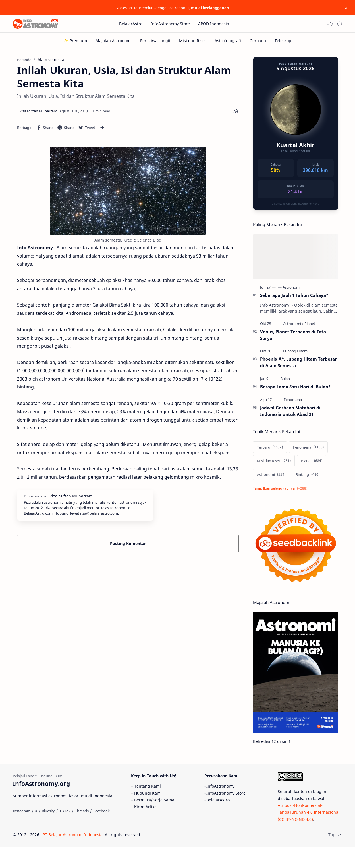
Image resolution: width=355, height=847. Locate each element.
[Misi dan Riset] (192, 41)
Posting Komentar (128, 543)
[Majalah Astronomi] (114, 41)
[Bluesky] (48, 811)
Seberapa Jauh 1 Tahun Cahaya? (294, 295)
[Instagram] (21, 811)
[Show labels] (281, 488)
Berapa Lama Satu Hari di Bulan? (295, 386)
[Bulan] (285, 378)
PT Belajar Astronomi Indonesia (73, 834)
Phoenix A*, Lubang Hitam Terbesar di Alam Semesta (298, 362)
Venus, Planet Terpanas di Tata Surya (293, 335)
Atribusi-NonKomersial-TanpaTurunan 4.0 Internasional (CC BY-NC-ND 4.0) (308, 812)
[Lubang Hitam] (295, 350)
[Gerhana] (258, 41)
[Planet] (309, 323)
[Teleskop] (283, 41)
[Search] (339, 24)
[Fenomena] (293, 399)
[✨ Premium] (75, 41)
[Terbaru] (270, 447)
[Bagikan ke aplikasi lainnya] (102, 127)
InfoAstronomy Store (226, 793)
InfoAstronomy (220, 786)
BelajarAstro (218, 800)
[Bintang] (307, 474)
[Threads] (82, 811)
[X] (36, 811)
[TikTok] (64, 811)
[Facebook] (101, 811)
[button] (330, 24)
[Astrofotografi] (228, 41)
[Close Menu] (346, 7)
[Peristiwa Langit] (155, 41)
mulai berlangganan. (210, 7)
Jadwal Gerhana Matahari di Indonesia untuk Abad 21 (290, 411)
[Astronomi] (291, 287)
